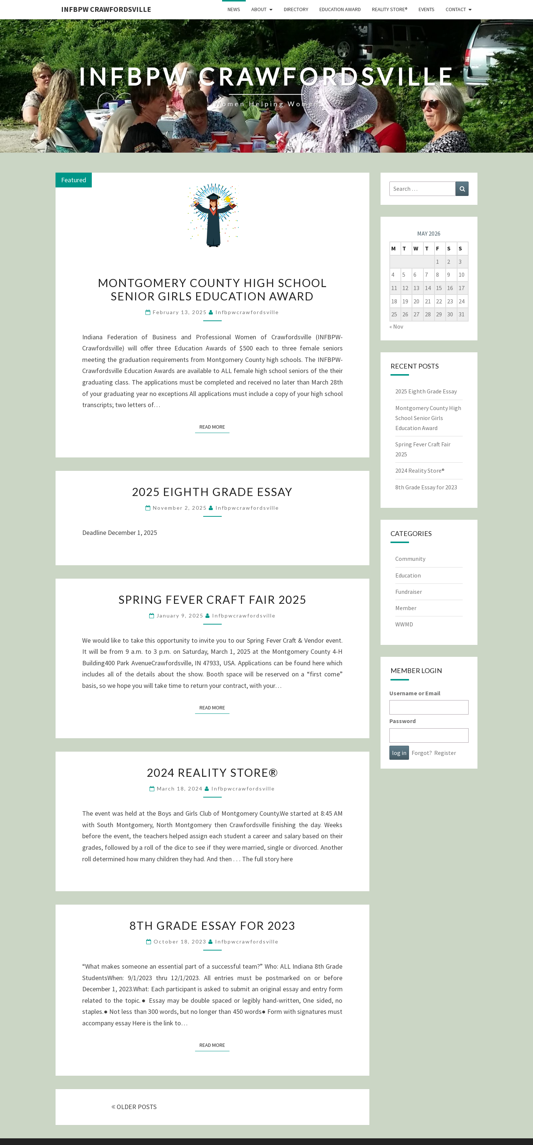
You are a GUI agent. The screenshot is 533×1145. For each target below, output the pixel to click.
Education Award (340, 9)
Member (405, 608)
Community (410, 558)
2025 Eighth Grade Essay (212, 491)
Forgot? (422, 752)
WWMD (404, 624)
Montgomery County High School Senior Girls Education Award (212, 289)
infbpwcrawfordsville (247, 312)
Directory (296, 9)
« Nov (396, 326)
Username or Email (414, 693)
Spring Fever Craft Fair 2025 (212, 599)
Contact (456, 9)
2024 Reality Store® (212, 772)
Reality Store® (390, 9)
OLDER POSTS (134, 1106)
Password (402, 721)
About (258, 9)
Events (427, 9)
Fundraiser (408, 591)
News (234, 9)
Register (445, 752)
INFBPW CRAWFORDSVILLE (106, 9)
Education (408, 575)
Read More (214, 426)
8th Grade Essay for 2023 (212, 925)
